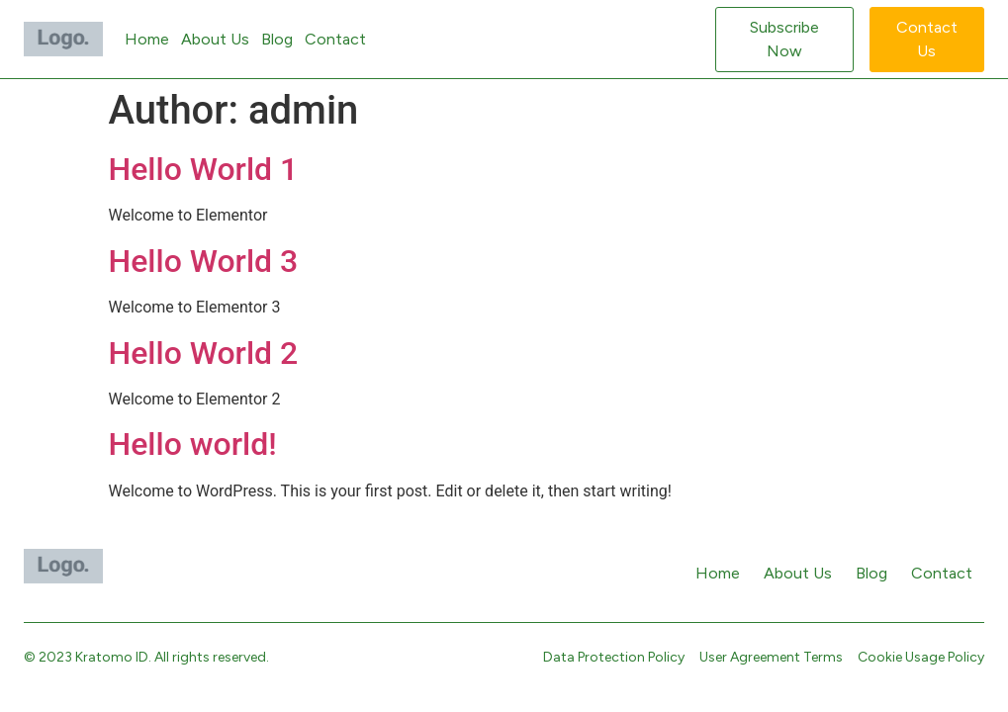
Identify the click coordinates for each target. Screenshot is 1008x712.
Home (147, 39)
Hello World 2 (204, 353)
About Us (215, 39)
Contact (335, 39)
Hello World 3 (204, 261)
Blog (277, 39)
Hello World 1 (204, 169)
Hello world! (193, 444)
